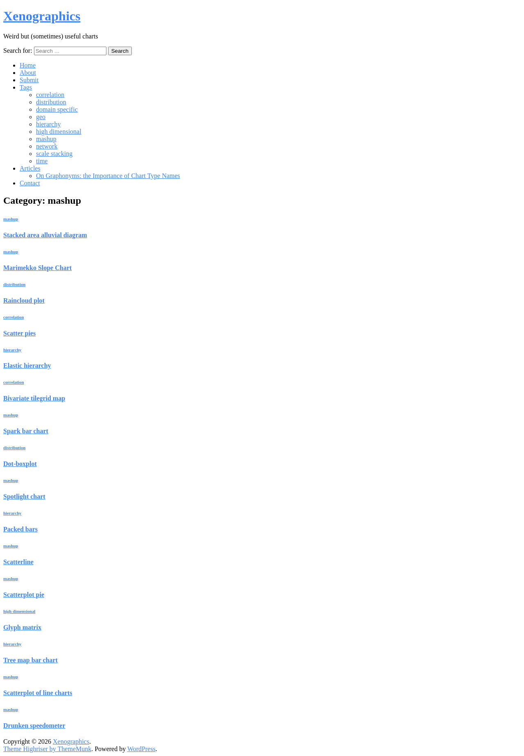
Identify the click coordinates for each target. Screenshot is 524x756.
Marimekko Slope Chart (37, 267)
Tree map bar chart (30, 660)
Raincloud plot (24, 300)
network (46, 146)
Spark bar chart (25, 431)
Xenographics (41, 16)
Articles (30, 168)
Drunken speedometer (34, 725)
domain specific (57, 109)
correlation (50, 94)
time (41, 161)
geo (40, 116)
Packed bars (20, 529)
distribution (51, 102)
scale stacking (54, 153)
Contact (30, 183)
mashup (46, 138)
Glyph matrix (22, 627)
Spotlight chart (24, 496)
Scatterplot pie (23, 594)
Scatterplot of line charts (37, 692)
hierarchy (48, 124)
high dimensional (58, 131)
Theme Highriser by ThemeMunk (47, 748)
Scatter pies (19, 333)
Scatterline (18, 561)
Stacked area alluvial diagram (45, 235)
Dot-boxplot (20, 463)
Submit (29, 79)
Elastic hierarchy (27, 365)
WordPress (141, 748)
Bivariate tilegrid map (34, 398)
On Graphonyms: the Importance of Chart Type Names (108, 175)
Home (28, 65)
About (28, 72)
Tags (26, 87)
